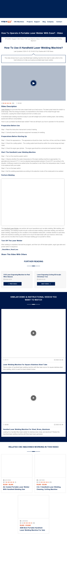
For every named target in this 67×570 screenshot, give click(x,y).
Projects (30, 21)
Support (37, 21)
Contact (59, 21)
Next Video (45, 283)
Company (50, 21)
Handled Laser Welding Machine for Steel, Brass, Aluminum (26, 429)
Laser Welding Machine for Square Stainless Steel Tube (25, 364)
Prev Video (13, 283)
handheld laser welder (11, 228)
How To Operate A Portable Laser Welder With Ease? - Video (32, 33)
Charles (40, 51)
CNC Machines (19, 21)
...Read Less (14, 249)
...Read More (5, 249)
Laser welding (5, 109)
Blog (44, 21)
